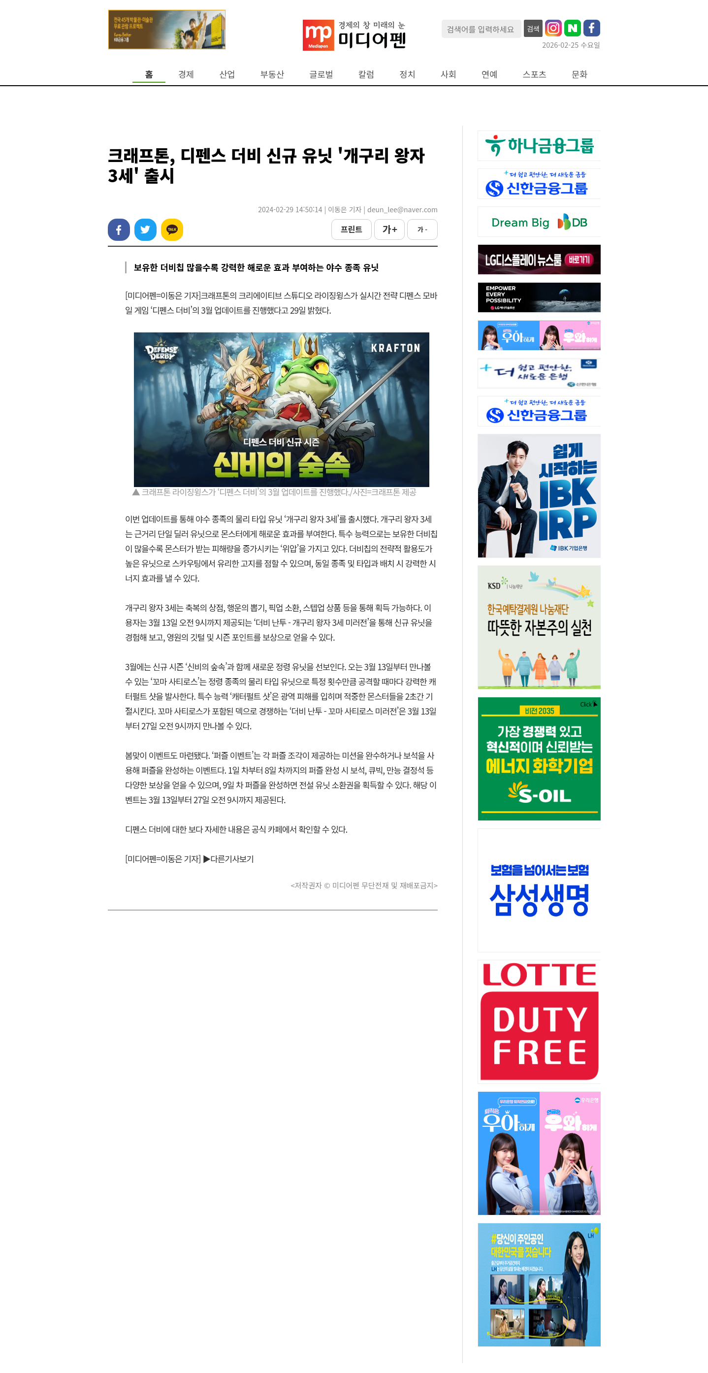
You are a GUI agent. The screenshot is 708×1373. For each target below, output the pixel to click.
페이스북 (119, 230)
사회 (448, 74)
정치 (407, 74)
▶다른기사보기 (228, 858)
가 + (389, 229)
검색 (533, 28)
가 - (422, 229)
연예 (489, 74)
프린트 (351, 229)
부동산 (272, 74)
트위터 (145, 230)
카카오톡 (172, 230)
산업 (227, 74)
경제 (186, 74)
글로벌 (321, 74)
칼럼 (366, 74)
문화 (579, 74)
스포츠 (535, 74)
